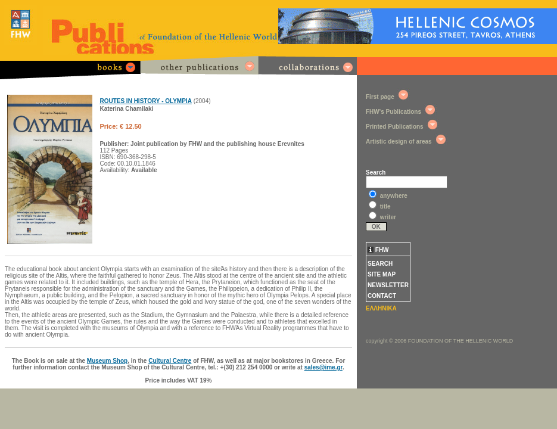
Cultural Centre (169, 361)
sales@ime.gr (323, 367)
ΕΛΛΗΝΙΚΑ (381, 308)
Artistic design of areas (399, 141)
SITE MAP (382, 274)
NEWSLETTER (388, 285)
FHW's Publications (393, 111)
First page (380, 97)
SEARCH (380, 263)
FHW (378, 250)
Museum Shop (107, 361)
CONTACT (382, 296)
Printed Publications (395, 126)
